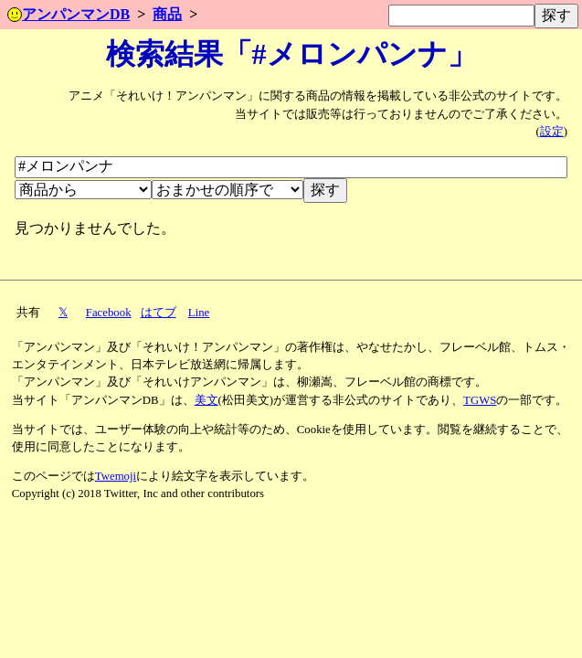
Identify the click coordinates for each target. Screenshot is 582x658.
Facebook (109, 312)
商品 (167, 14)
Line (198, 312)
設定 (552, 131)
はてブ (158, 312)
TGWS (479, 400)
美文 (206, 400)
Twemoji (115, 476)
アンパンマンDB (68, 14)
